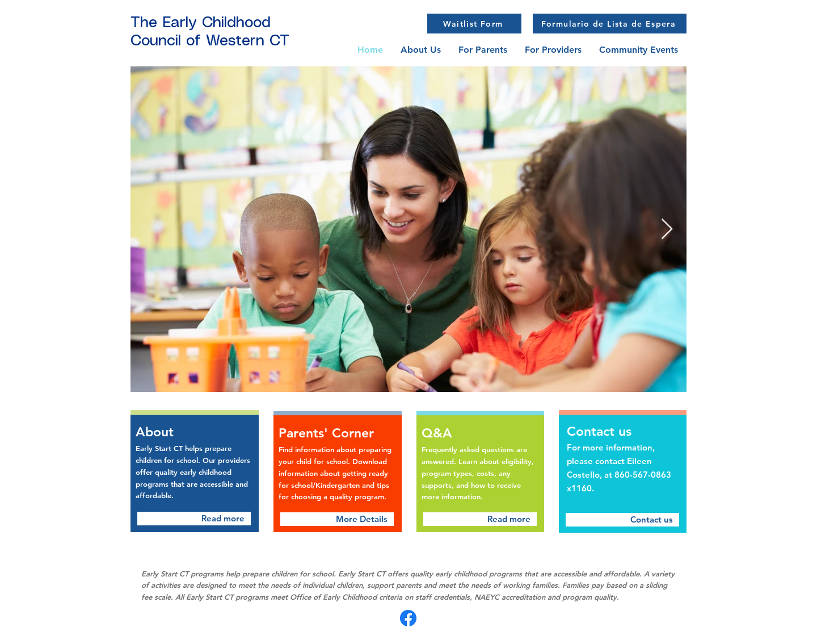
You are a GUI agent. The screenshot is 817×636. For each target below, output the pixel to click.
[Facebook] (408, 618)
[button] (482, 50)
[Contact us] (622, 520)
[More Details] (337, 519)
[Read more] (194, 518)
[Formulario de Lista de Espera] (610, 23)
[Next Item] (666, 229)
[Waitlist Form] (474, 23)
